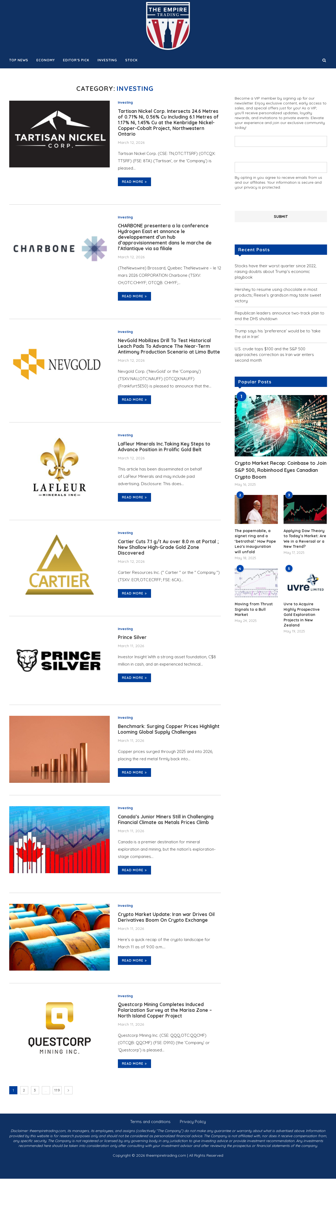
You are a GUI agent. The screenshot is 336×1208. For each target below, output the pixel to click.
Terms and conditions (150, 1150)
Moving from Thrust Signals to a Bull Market (254, 609)
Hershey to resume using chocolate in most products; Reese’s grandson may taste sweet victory (278, 295)
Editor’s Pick (76, 60)
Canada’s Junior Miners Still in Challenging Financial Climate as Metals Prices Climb (167, 845)
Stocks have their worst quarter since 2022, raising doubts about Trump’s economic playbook (275, 271)
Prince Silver (132, 655)
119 (57, 1119)
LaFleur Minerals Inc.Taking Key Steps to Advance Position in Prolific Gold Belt (165, 461)
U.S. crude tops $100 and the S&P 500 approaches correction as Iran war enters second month (274, 354)
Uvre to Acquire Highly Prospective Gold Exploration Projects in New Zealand (302, 614)
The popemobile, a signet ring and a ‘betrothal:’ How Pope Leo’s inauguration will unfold (255, 541)
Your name (281, 139)
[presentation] (276, 200)
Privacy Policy (193, 1150)
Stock (131, 60)
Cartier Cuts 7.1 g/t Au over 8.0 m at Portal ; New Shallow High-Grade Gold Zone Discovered (169, 563)
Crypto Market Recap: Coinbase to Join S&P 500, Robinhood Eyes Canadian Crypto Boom (280, 469)
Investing (107, 60)
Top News (18, 60)
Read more (134, 184)
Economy (45, 60)
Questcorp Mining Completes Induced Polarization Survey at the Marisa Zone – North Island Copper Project (166, 1038)
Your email (281, 165)
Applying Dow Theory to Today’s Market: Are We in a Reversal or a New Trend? (305, 538)
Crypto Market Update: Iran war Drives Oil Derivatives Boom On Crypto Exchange (167, 943)
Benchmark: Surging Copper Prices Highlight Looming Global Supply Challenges (159, 750)
